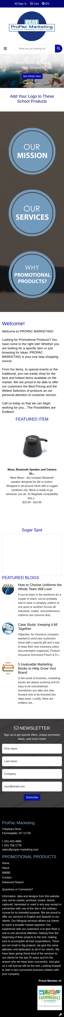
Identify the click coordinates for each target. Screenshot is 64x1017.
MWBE (6, 872)
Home (5, 863)
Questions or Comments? (17, 889)
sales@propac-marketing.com (20, 849)
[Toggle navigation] (5, 48)
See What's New (32, 76)
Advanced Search (13, 882)
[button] (5, 71)
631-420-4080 (12, 841)
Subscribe (32, 797)
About (5, 867)
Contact (6, 877)
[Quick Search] (35, 49)
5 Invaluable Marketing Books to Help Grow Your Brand (37, 668)
